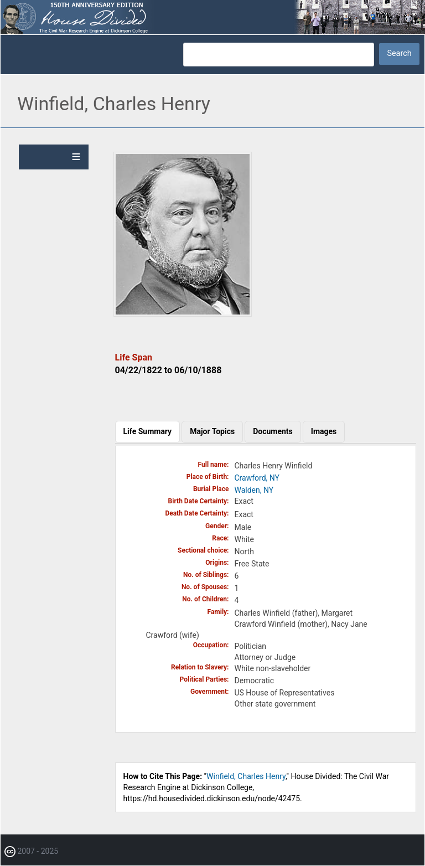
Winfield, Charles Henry (246, 776)
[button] (182, 314)
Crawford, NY (257, 477)
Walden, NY (254, 490)
